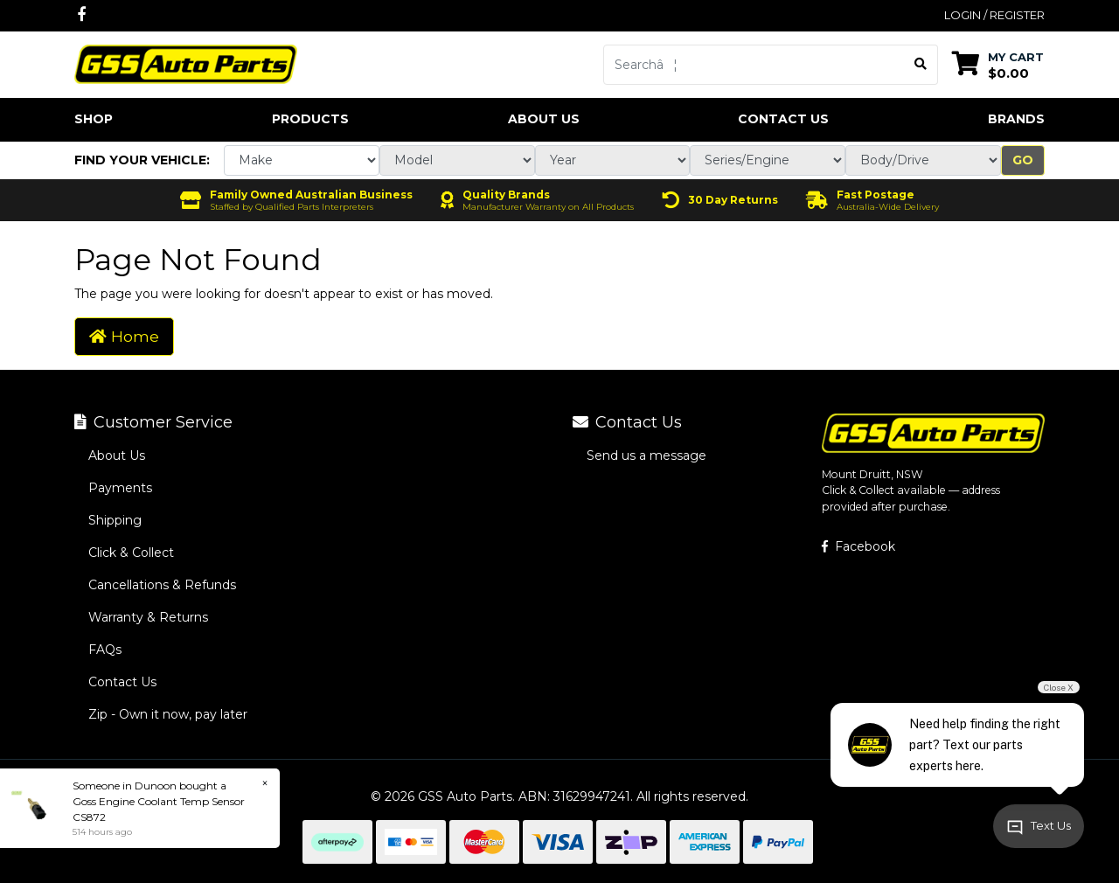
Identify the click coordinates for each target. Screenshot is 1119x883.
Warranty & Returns (148, 617)
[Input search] (754, 65)
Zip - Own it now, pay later (167, 714)
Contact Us (783, 119)
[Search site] (921, 65)
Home (124, 336)
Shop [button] (93, 119)
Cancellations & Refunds (162, 585)
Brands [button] (1016, 119)
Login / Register (994, 15)
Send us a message (646, 455)
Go (1022, 160)
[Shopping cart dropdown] (998, 64)
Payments (120, 488)
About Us (544, 119)
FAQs (105, 649)
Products (310, 119)
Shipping (115, 520)
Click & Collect (131, 552)
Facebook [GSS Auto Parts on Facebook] (858, 546)
